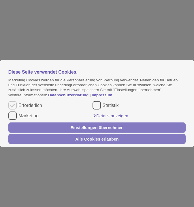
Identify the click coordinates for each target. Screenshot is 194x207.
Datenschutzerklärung (69, 95)
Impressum (102, 95)
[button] (110, 116)
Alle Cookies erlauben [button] (96, 139)
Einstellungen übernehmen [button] (97, 127)
